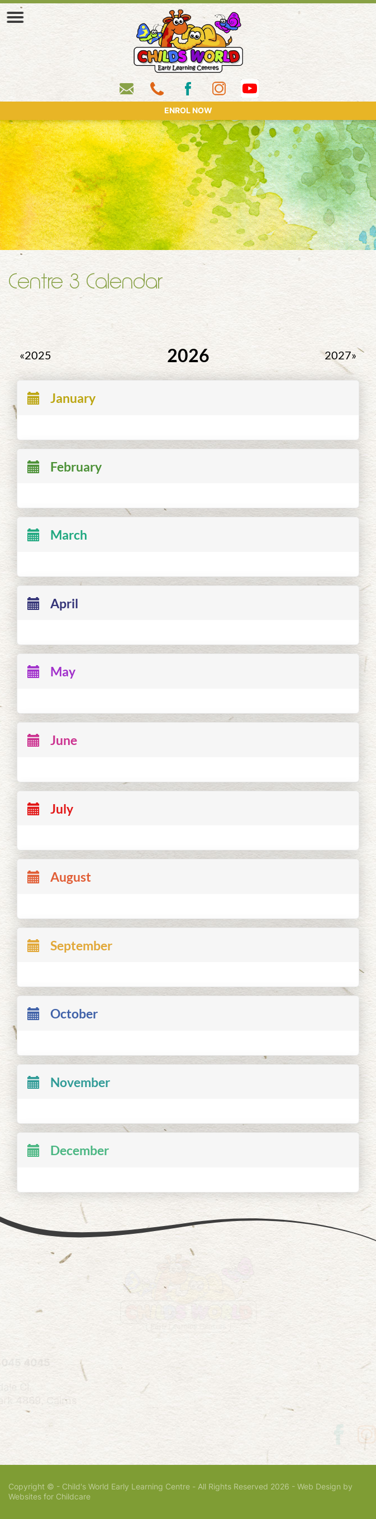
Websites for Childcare (49, 1497)
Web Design (319, 1487)
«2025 (35, 355)
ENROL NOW (188, 110)
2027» (340, 355)
